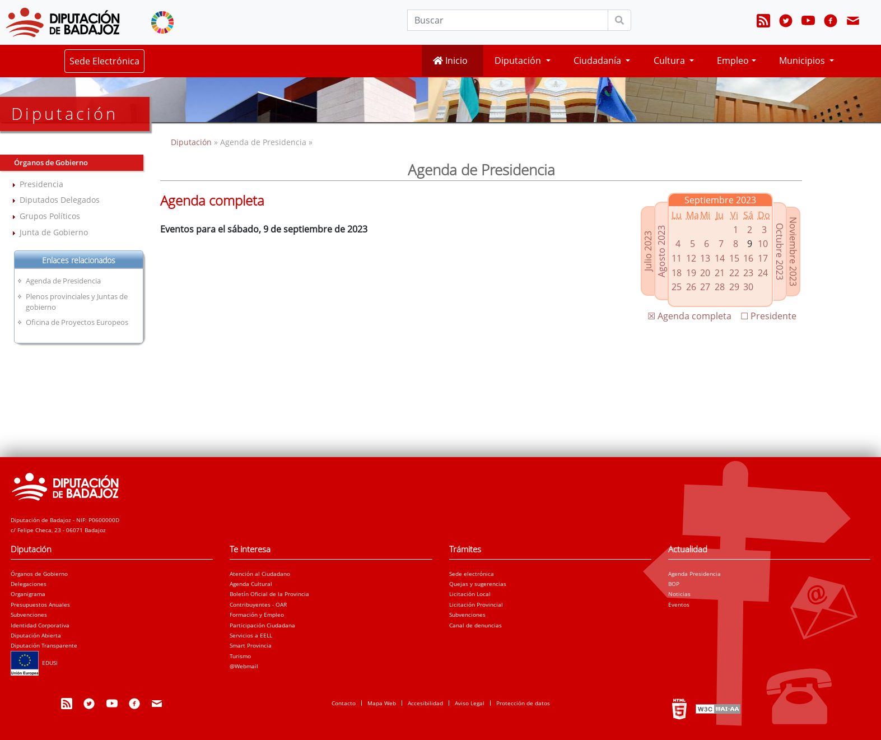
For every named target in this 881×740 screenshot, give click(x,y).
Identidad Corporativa (40, 625)
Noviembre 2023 (793, 251)
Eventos (678, 604)
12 (691, 258)
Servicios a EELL (251, 635)
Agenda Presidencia (694, 574)
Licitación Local (470, 594)
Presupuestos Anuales (40, 604)
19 (691, 273)
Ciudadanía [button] (598, 60)
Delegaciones (28, 584)
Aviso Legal (469, 703)
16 (748, 258)
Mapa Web (381, 703)
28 (720, 287)
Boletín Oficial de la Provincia (269, 594)
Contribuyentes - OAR (258, 604)
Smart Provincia (251, 645)
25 (677, 287)
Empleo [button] (733, 60)
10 (763, 244)
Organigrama (28, 594)
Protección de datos (523, 703)
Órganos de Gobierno (39, 574)
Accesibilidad (425, 703)
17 (763, 258)
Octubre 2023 (779, 251)
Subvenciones (29, 614)
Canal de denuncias (475, 625)
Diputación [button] (519, 60)
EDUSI (34, 663)
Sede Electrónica (104, 61)
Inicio (450, 60)
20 (705, 273)
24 (763, 273)
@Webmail (244, 666)
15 (734, 258)
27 (705, 287)
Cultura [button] (670, 60)
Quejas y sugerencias (477, 584)
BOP (673, 584)
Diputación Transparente (44, 645)
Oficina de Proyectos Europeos (77, 322)
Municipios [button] (803, 60)
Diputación (192, 142)
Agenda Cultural (251, 584)
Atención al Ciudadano (260, 574)
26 (691, 287)
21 (720, 273)
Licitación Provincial (476, 604)
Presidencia (41, 184)
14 (720, 258)
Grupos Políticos (50, 216)
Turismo (240, 656)
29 (734, 287)
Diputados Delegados (60, 199)
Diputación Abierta (36, 635)
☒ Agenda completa (689, 316)
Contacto (344, 703)
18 (677, 273)
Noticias (679, 594)
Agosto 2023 (661, 251)
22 (734, 273)
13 (705, 258)
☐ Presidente (768, 316)
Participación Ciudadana (262, 625)
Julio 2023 (648, 251)
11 (677, 258)
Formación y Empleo (257, 614)
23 (748, 273)
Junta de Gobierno (54, 232)
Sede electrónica (471, 574)
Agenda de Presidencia (63, 281)
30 (748, 287)
